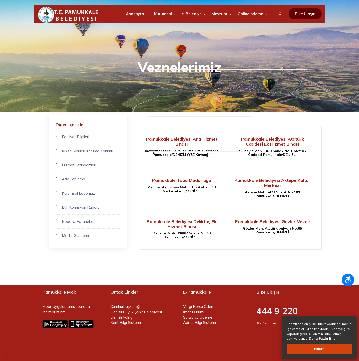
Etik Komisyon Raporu (81, 207)
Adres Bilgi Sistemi (199, 322)
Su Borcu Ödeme (197, 317)
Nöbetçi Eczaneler (77, 221)
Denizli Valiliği (121, 317)
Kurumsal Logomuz (78, 193)
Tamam (319, 348)
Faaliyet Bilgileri (75, 136)
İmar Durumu (194, 312)
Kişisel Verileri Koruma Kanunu (87, 151)
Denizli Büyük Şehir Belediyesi (136, 312)
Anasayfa (135, 13)
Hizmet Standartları (79, 165)
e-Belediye (192, 13)
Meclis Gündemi (75, 235)
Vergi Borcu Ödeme (200, 306)
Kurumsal (163, 13)
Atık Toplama (73, 179)
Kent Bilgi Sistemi (125, 322)
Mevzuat (220, 13)
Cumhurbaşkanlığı (125, 306)
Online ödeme (250, 13)
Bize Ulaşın (305, 13)
